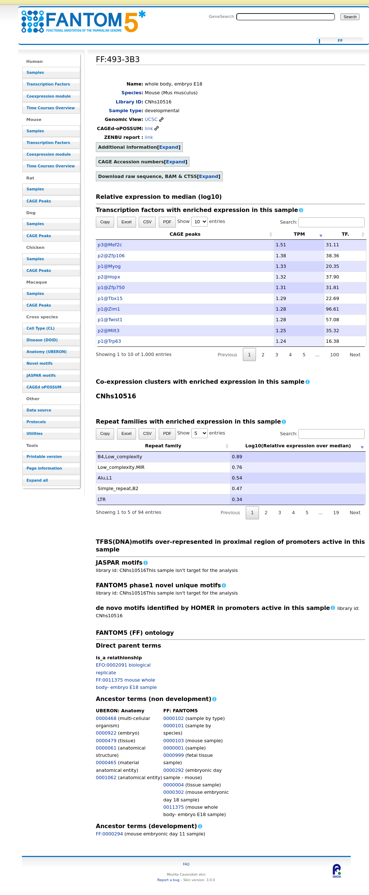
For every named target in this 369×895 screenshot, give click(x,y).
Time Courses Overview (50, 108)
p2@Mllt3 (109, 330)
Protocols (36, 422)
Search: (322, 222)
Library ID (128, 102)
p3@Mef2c (110, 244)
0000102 (173, 718)
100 (334, 354)
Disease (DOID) (41, 340)
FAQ (186, 864)
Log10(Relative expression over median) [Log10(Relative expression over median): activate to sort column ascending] (298, 445)
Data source (38, 410)
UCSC (151, 119)
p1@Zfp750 (111, 287)
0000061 (106, 748)
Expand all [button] (37, 480)
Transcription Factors (48, 84)
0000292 (173, 770)
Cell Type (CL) (40, 328)
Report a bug (168, 880)
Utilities (34, 434)
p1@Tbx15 (110, 298)
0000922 (106, 733)
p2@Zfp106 (111, 255)
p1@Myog (109, 266)
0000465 (106, 762)
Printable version (44, 457)
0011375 (173, 807)
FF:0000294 (109, 834)
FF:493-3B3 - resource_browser (79, 17)
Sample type (125, 110)
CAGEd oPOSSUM (43, 387)
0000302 (173, 792)
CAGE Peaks (38, 201)
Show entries (201, 221)
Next (355, 354)
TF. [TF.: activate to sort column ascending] (345, 234)
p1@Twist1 (110, 319)
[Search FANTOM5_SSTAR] (285, 16)
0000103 (173, 740)
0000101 (173, 725)
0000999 (173, 755)
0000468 (106, 718)
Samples (35, 73)
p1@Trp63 (109, 341)
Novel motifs (39, 363)
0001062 (106, 777)
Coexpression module (48, 96)
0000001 (173, 748)
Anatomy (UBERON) (46, 352)
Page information (44, 468)
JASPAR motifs (41, 375)
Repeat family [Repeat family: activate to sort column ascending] (163, 445)
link (149, 128)
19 (336, 512)
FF (340, 41)
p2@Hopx (109, 277)
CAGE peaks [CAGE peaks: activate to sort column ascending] (185, 234)
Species (131, 92)
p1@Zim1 (109, 309)
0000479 (106, 740)
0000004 (173, 785)
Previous (227, 354)
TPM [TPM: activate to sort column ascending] (299, 234)
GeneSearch (221, 16)
